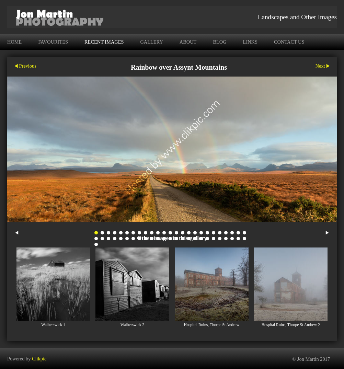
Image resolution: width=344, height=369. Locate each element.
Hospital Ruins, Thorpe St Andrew (211, 325)
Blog (219, 42)
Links (250, 42)
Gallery (151, 42)
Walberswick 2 (132, 325)
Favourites (53, 42)
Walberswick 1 (53, 325)
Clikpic (39, 358)
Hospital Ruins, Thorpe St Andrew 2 (291, 325)
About (188, 42)
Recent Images (104, 42)
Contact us (289, 42)
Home (14, 42)
